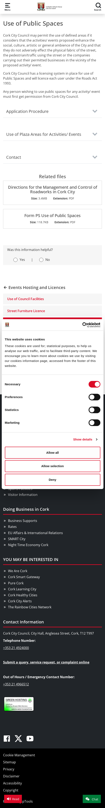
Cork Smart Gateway (24, 577)
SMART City (16, 539)
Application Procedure (27, 111)
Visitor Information (23, 494)
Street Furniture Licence (26, 311)
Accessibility (12, 783)
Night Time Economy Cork (28, 545)
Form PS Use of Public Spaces (52, 215)
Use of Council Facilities (25, 299)
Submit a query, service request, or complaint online (46, 662)
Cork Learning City (22, 589)
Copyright (10, 790)
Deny (52, 479)
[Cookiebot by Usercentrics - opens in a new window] (82, 325)
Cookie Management (19, 755)
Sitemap (9, 762)
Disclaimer (11, 776)
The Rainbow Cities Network (29, 607)
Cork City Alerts (20, 601)
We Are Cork (17, 571)
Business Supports (22, 520)
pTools (27, 801)
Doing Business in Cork (26, 509)
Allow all (52, 452)
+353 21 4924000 (16, 648)
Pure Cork (16, 583)
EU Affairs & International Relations (35, 533)
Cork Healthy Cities (22, 595)
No (47, 259)
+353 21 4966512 (16, 684)
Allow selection (52, 466)
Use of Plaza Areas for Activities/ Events (43, 134)
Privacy (8, 769)
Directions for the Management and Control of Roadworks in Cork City (52, 189)
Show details (82, 439)
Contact (13, 157)
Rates (12, 526)
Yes (22, 259)
